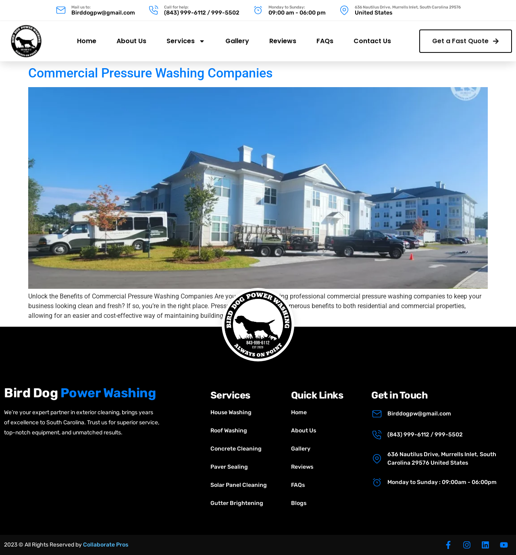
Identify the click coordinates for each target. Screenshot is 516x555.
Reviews (282, 37)
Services (185, 37)
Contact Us (372, 37)
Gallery (237, 37)
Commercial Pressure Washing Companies (150, 73)
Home (86, 37)
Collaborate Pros (105, 544)
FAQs (324, 37)
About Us (131, 37)
